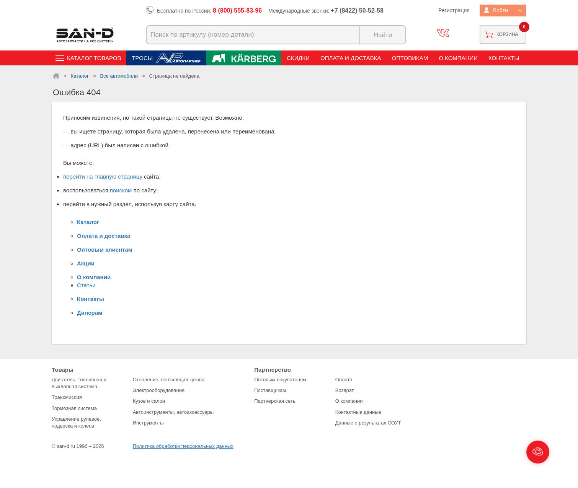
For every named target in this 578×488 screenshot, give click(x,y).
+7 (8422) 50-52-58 (357, 10)
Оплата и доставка (350, 58)
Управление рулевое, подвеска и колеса (76, 422)
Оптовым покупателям (280, 379)
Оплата (344, 379)
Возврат (344, 390)
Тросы (142, 58)
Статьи (86, 285)
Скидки (298, 58)
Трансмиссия (67, 397)
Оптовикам (410, 58)
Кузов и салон (149, 401)
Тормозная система (74, 408)
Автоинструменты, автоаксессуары (173, 412)
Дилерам (89, 312)
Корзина (507, 34)
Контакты (503, 58)
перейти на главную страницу (102, 176)
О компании (458, 58)
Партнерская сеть (275, 401)
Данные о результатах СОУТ (368, 423)
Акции (86, 263)
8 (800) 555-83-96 (237, 10)
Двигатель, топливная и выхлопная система (79, 383)
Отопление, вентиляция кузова (169, 379)
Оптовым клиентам (104, 249)
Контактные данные (358, 412)
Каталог (88, 222)
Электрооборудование (159, 390)
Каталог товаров (94, 58)
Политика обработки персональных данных (183, 446)
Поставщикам (270, 390)
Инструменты (148, 423)
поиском (121, 190)
